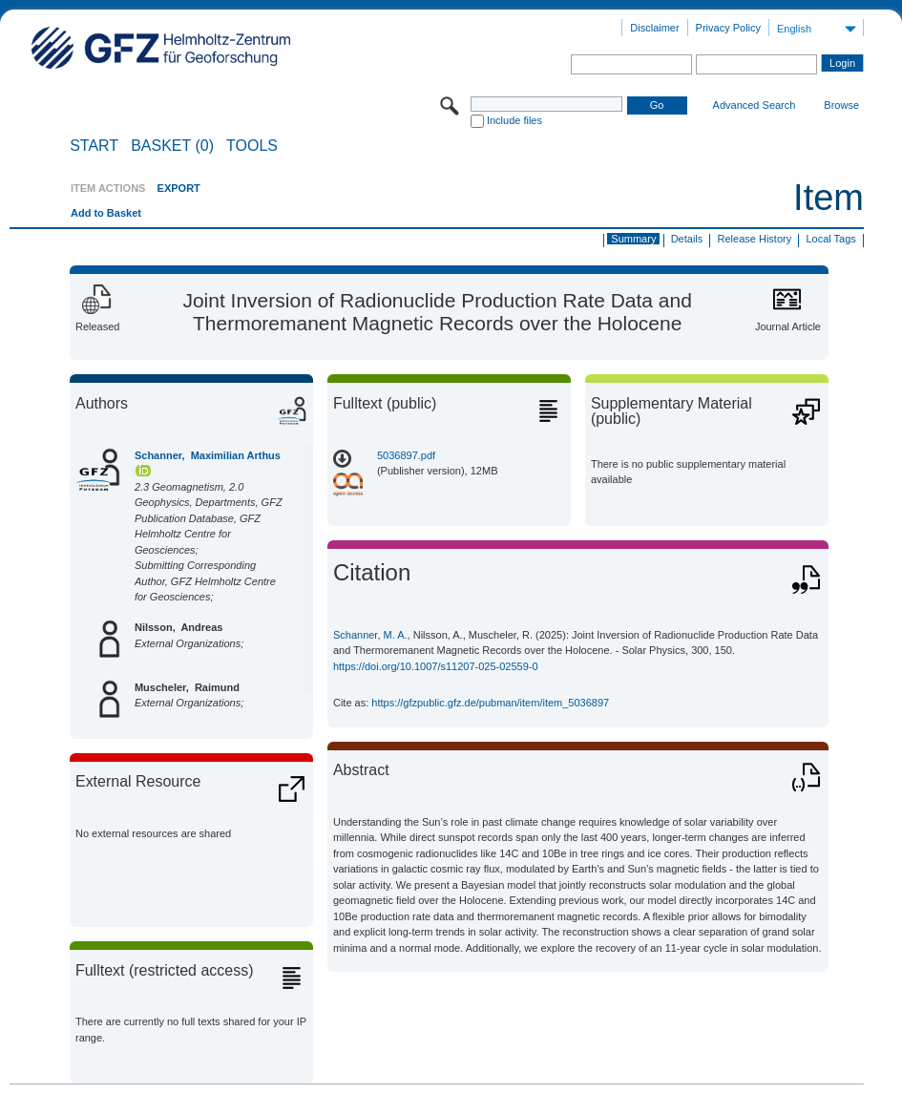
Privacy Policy (728, 27)
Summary (633, 238)
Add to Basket (106, 213)
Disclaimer (654, 27)
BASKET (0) (172, 146)
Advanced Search (754, 105)
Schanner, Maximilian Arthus (208, 455)
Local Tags (830, 238)
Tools (252, 146)
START (94, 146)
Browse (841, 105)
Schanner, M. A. (370, 635)
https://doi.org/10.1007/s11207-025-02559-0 (435, 666)
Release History (755, 238)
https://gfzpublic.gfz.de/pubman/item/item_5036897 (490, 702)
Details (687, 238)
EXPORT (178, 188)
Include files (514, 120)
